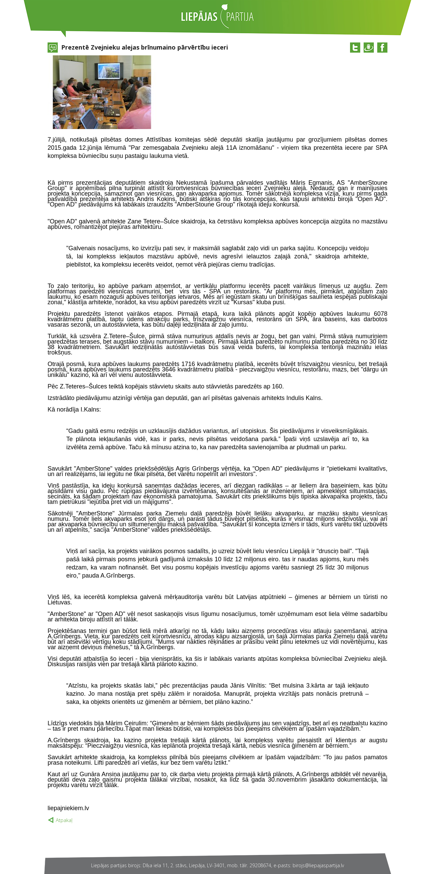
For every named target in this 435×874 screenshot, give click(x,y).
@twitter (355, 47)
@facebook (382, 47)
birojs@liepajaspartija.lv (318, 865)
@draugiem (369, 47)
